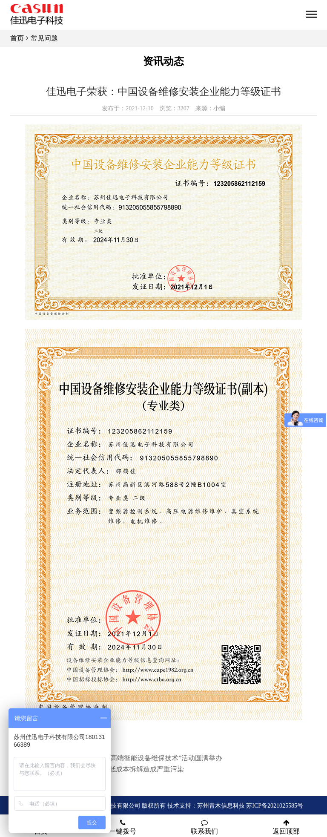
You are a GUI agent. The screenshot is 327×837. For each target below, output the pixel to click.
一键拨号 (123, 827)
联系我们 (204, 827)
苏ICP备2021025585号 (274, 805)
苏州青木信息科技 (221, 805)
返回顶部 (286, 827)
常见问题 (44, 38)
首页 (17, 38)
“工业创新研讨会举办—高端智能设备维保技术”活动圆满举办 (130, 758)
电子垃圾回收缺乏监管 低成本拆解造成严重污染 (111, 769)
